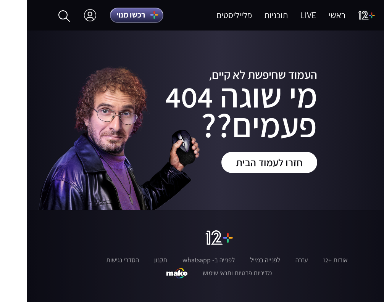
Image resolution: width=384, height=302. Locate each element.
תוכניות (249, 15)
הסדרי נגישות (95, 260)
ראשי (310, 15)
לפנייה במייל (238, 260)
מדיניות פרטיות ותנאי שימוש (210, 273)
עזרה (274, 260)
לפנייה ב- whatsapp (181, 260)
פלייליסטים (207, 15)
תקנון (133, 260)
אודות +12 (308, 260)
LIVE (281, 15)
